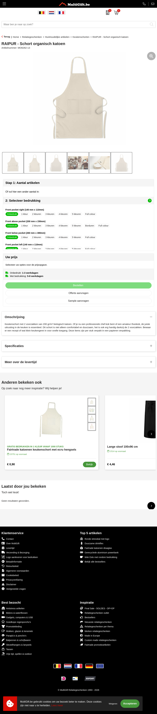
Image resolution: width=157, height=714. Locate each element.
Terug (7, 36)
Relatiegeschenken (32, 37)
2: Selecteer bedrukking (78, 200)
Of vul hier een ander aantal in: (22, 191)
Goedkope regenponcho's (16, 621)
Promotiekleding (12, 626)
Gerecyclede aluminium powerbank (99, 552)
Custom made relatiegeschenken (98, 639)
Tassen (7, 649)
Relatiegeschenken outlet (94, 612)
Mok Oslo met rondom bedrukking (98, 557)
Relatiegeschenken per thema (96, 626)
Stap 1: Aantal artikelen (22, 182)
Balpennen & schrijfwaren (16, 639)
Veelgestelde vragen (14, 588)
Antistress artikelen (13, 608)
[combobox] (75, 24)
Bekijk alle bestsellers (92, 561)
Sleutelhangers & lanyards (16, 644)
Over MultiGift (11, 543)
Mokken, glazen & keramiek (17, 630)
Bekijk (89, 464)
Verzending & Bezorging (15, 552)
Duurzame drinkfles (91, 543)
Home (16, 37)
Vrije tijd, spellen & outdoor (17, 653)
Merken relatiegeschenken (95, 630)
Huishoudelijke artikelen (57, 37)
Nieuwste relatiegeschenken (96, 621)
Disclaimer (9, 584)
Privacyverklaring (12, 579)
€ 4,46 (111, 464)
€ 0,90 (11, 464)
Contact (8, 538)
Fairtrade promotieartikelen (95, 644)
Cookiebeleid (10, 575)
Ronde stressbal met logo (94, 538)
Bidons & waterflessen (15, 612)
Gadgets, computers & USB (17, 617)
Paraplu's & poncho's (14, 635)
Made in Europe (90, 635)
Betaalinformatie (12, 561)
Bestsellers (87, 617)
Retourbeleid (10, 565)
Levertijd (8, 547)
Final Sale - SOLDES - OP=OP (97, 608)
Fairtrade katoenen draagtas (96, 547)
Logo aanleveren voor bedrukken (20, 557)
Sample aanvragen (78, 300)
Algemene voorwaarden (15, 570)
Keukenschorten (81, 37)
